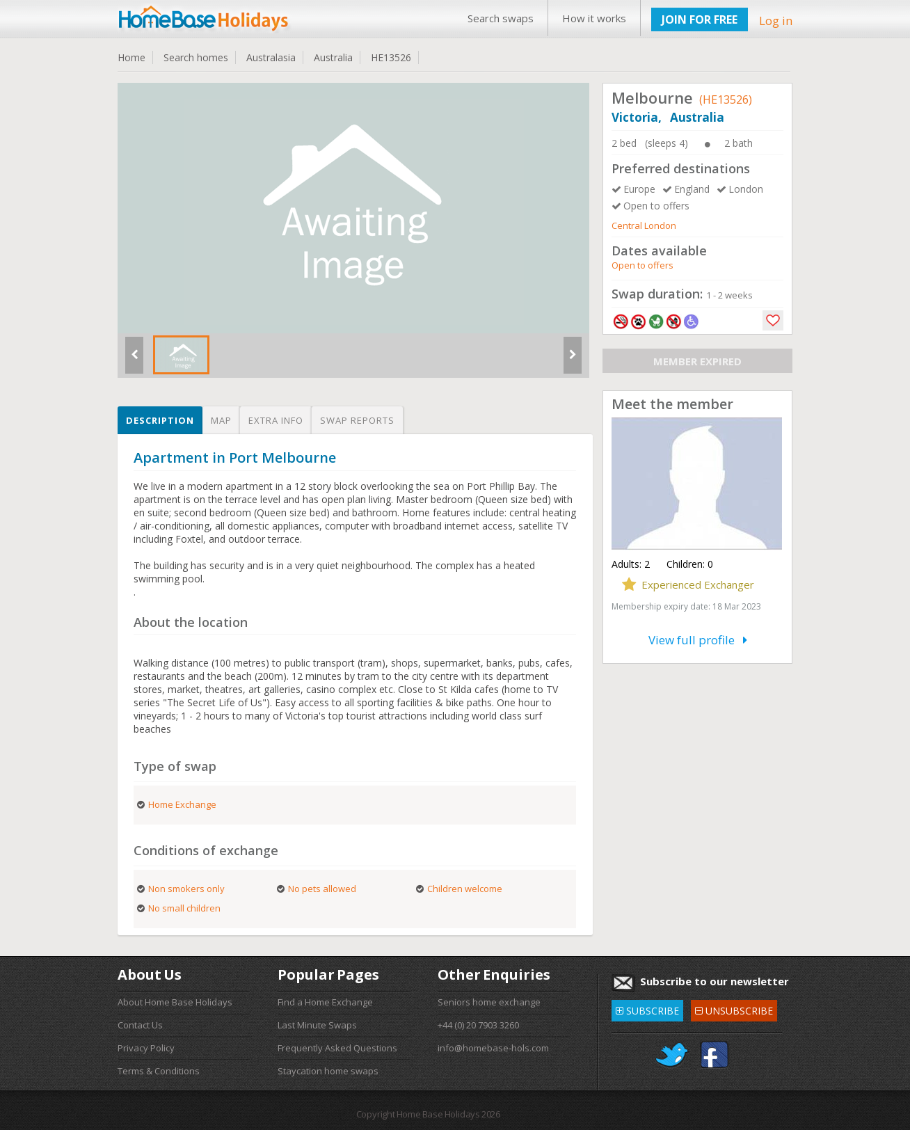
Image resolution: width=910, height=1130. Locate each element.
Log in (775, 21)
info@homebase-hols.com (493, 1048)
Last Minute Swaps (317, 1025)
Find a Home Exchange (325, 1002)
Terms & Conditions (159, 1071)
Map (221, 420)
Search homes (195, 57)
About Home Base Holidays (175, 1002)
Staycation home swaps (328, 1071)
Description (160, 420)
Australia (333, 57)
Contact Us (140, 1025)
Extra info (275, 420)
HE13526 (391, 57)
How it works (594, 18)
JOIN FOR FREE (699, 19)
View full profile (697, 640)
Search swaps (501, 18)
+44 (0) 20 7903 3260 (478, 1025)
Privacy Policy (146, 1048)
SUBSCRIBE (647, 1008)
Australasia (271, 57)
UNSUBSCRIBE (734, 1008)
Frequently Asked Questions (337, 1048)
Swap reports (357, 420)
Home (131, 57)
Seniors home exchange (489, 1002)
